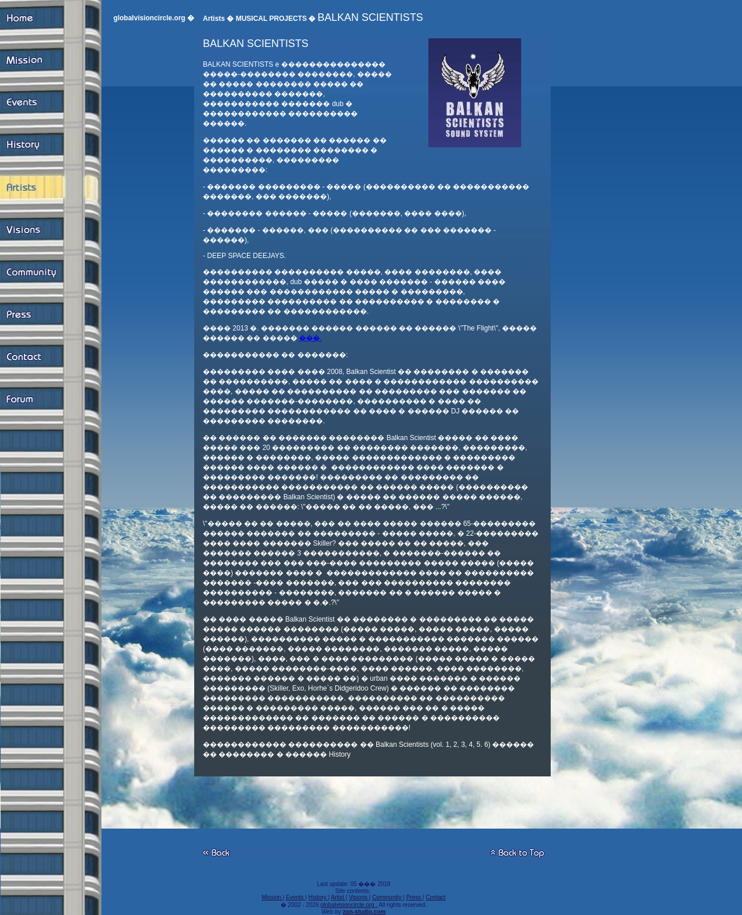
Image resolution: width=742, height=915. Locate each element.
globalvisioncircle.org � (154, 18)
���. (310, 338)
